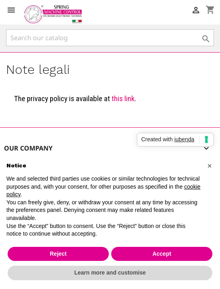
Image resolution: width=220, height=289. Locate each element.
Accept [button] (162, 253)
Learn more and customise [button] (110, 272)
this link (123, 98)
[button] (209, 165)
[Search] (110, 37)
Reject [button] (58, 253)
